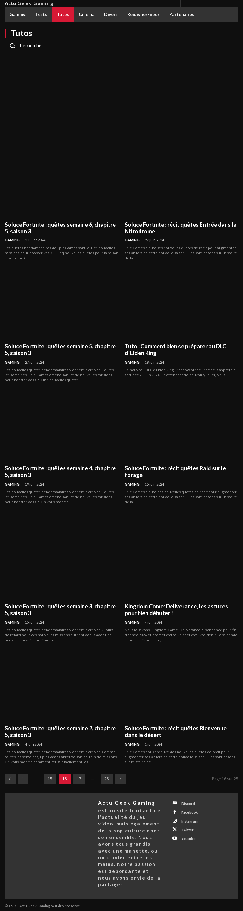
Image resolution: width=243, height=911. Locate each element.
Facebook (188, 811)
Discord (187, 803)
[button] (121, 45)
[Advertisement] (121, 100)
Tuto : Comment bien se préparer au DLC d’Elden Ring (175, 349)
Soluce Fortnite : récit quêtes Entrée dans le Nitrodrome (180, 227)
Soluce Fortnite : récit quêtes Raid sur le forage (175, 471)
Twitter (186, 827)
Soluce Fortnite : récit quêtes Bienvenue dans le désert (176, 731)
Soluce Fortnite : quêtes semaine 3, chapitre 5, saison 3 (60, 609)
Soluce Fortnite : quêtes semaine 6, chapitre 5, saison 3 (60, 227)
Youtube (187, 836)
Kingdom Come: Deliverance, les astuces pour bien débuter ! (176, 609)
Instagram (188, 819)
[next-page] (120, 778)
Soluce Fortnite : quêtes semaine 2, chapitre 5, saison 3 (60, 731)
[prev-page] (10, 778)
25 (106, 778)
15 (50, 778)
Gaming (12, 240)
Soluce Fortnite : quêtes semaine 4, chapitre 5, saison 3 (60, 471)
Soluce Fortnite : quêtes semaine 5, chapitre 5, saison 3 (60, 349)
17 (79, 778)
